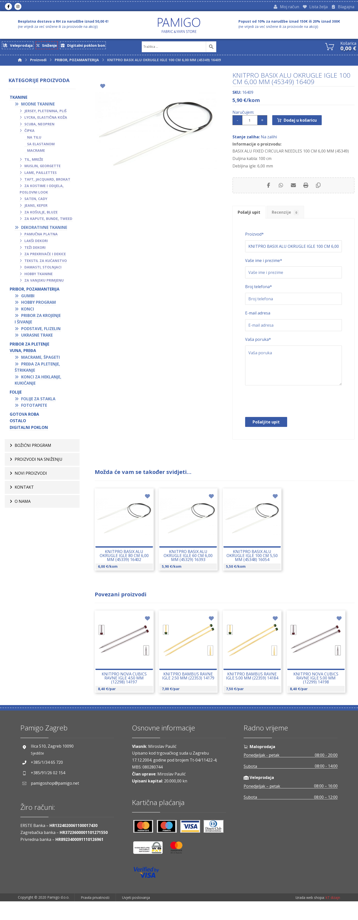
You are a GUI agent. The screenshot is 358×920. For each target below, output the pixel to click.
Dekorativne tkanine (44, 229)
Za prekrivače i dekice (45, 255)
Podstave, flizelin (41, 330)
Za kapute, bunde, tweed (48, 220)
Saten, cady (35, 200)
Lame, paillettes (40, 174)
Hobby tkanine (38, 275)
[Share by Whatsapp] (281, 190)
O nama (23, 503)
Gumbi (28, 297)
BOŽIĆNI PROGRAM (33, 447)
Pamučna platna (41, 235)
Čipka (29, 132)
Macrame (36, 152)
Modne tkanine (38, 105)
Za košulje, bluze (41, 213)
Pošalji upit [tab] (250, 218)
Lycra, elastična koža (45, 118)
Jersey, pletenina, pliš (45, 112)
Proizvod (254, 242)
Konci (27, 310)
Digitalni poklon (29, 429)
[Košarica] (329, 47)
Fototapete (34, 406)
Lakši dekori (36, 242)
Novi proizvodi (31, 475)
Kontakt (24, 489)
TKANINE (18, 99)
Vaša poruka (258, 351)
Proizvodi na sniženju (38, 461)
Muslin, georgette (42, 167)
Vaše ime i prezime (263, 269)
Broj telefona (258, 296)
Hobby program (38, 304)
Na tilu (34, 138)
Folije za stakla (38, 400)
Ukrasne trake (37, 336)
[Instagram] (17, 7)
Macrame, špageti (40, 358)
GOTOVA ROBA (24, 415)
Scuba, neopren (39, 125)
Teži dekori (34, 248)
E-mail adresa (257, 324)
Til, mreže (33, 160)
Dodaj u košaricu (300, 124)
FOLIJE (16, 393)
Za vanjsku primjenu (44, 281)
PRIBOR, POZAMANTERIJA (34, 290)
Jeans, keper (35, 206)
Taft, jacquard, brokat (47, 180)
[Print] (306, 190)
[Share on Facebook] (268, 190)
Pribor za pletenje (29, 345)
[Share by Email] (293, 190)
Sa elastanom (41, 145)
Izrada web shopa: (310, 916)
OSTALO (18, 422)
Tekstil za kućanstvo (45, 262)
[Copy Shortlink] (318, 190)
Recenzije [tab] (289, 218)
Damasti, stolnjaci (42, 268)
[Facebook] (8, 7)
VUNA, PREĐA (23, 352)
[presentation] (283, 414)
